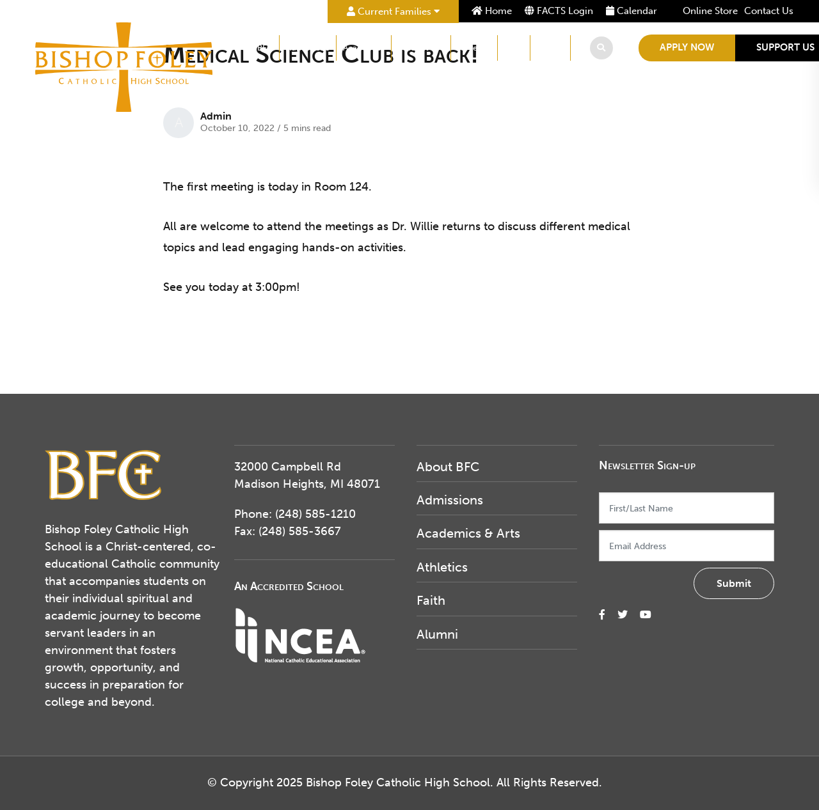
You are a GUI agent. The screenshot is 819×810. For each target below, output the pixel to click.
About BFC (252, 47)
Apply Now (687, 47)
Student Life (421, 47)
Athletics (474, 47)
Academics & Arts (468, 533)
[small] (602, 614)
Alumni (550, 47)
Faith (513, 47)
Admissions (308, 47)
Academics (364, 47)
